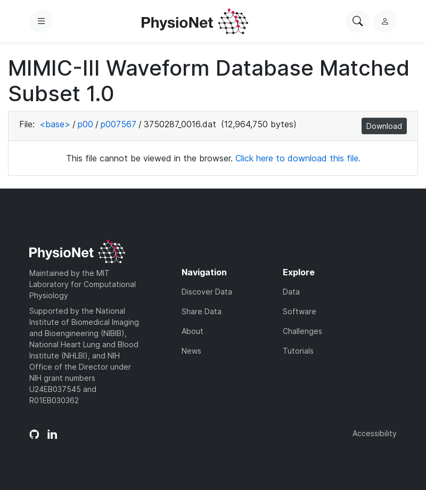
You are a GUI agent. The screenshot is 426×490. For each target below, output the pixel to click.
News (191, 350)
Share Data (202, 311)
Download (384, 125)
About (192, 331)
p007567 (118, 124)
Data (291, 291)
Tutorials (298, 350)
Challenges (302, 331)
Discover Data (207, 291)
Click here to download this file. (298, 158)
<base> (54, 124)
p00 (85, 124)
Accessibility (375, 433)
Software (299, 311)
